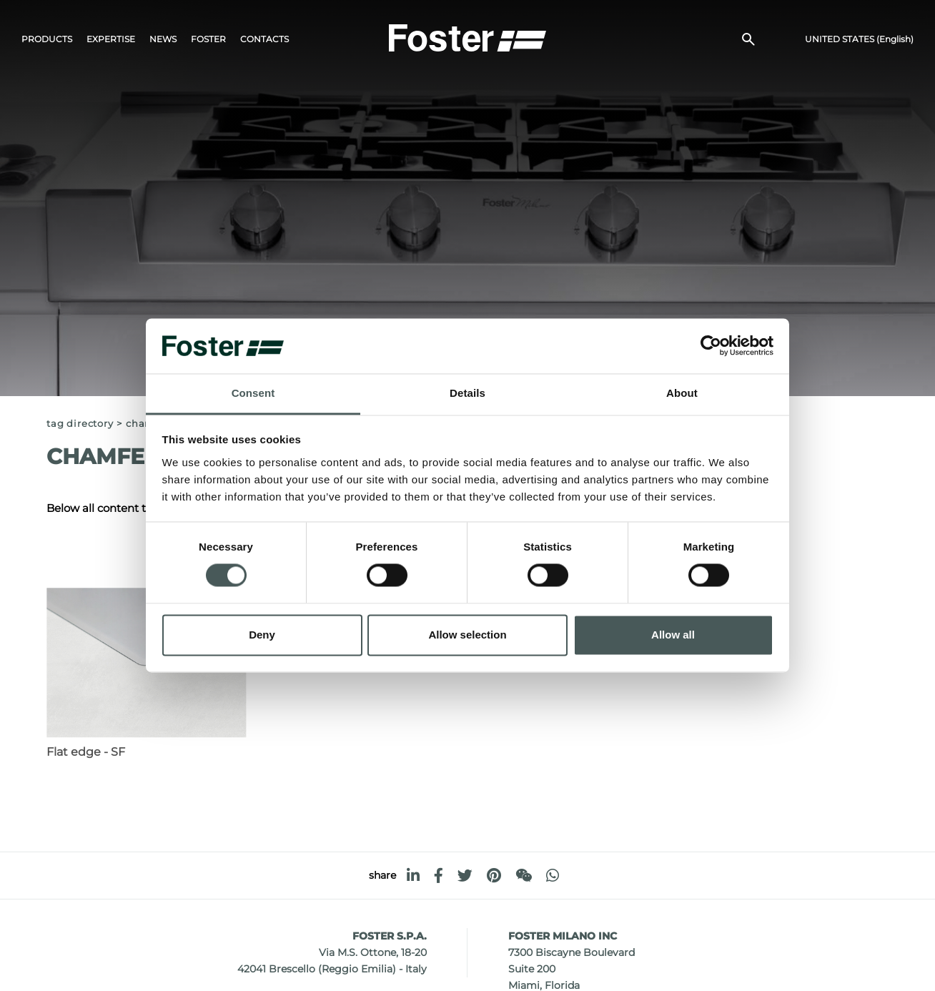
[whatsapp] (552, 875)
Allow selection (467, 634)
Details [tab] (467, 393)
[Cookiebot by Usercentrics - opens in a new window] (710, 346)
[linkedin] (413, 875)
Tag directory (79, 423)
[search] (748, 40)
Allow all (673, 634)
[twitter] (465, 875)
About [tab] (682, 393)
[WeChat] (523, 875)
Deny (262, 634)
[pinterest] (494, 875)
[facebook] (438, 875)
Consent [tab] (253, 393)
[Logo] (467, 36)
